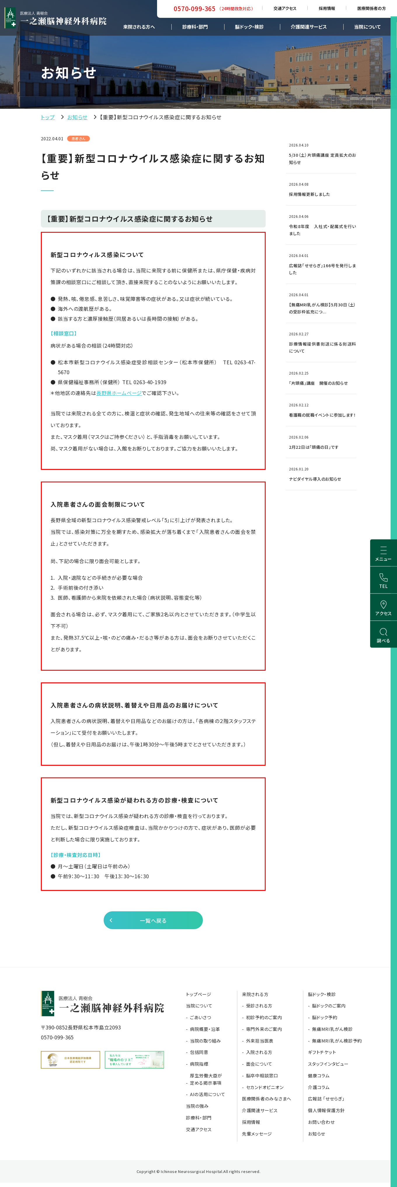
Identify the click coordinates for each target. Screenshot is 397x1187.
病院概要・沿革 (205, 1033)
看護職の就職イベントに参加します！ (322, 415)
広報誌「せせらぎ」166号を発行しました (322, 269)
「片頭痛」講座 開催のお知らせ (318, 383)
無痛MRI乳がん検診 (332, 1033)
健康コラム (319, 1080)
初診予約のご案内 (264, 1022)
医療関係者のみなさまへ (266, 1103)
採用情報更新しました (309, 194)
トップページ (198, 998)
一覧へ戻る (152, 922)
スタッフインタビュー (328, 1068)
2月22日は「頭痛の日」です (314, 447)
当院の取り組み (205, 1045)
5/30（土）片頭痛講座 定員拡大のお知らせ (322, 158)
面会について (259, 1068)
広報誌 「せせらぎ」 (326, 1103)
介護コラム (319, 1091)
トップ (48, 117)
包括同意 (199, 1056)
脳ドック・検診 (249, 26)
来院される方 (255, 998)
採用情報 (327, 8)
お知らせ (77, 117)
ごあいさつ (200, 1022)
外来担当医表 (260, 1045)
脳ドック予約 (324, 1022)
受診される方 (259, 1010)
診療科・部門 (195, 26)
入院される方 (259, 1056)
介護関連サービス (309, 26)
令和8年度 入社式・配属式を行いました (322, 230)
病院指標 (199, 1068)
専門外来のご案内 (264, 1033)
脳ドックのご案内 (329, 1010)
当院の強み (197, 1110)
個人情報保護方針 (326, 1115)
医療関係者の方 (371, 8)
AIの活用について (207, 1098)
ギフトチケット (322, 1056)
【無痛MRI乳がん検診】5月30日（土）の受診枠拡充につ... (322, 308)
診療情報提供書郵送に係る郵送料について (322, 347)
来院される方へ (139, 26)
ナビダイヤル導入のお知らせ (315, 479)
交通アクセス (285, 8)
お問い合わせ (321, 1126)
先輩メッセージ (257, 1138)
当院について (367, 26)
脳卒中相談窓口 (262, 1080)
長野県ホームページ (119, 392)
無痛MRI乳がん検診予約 (337, 1045)
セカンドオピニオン (265, 1091)
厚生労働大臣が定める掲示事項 (206, 1083)
